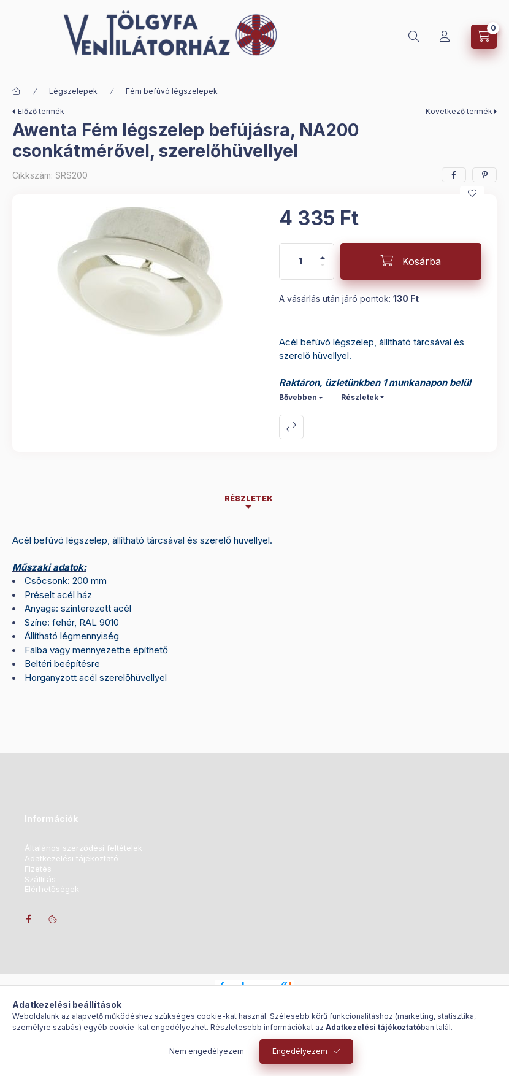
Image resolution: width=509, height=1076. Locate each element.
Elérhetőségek (52, 889)
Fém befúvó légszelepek (172, 91)
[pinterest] (484, 174)
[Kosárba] (410, 261)
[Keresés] (414, 37)
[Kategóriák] (23, 37)
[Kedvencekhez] (472, 193)
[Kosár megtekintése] (484, 37)
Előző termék (41, 111)
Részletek (359, 397)
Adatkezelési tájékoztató (71, 858)
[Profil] (444, 37)
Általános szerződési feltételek (83, 848)
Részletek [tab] (248, 498)
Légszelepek (73, 91)
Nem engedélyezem (206, 1051)
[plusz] (322, 252)
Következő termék (459, 111)
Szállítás (40, 879)
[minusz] (322, 270)
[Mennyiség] (300, 261)
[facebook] (454, 174)
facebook (28, 919)
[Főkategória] (16, 91)
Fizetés (38, 869)
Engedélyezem (299, 1051)
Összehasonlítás (291, 427)
